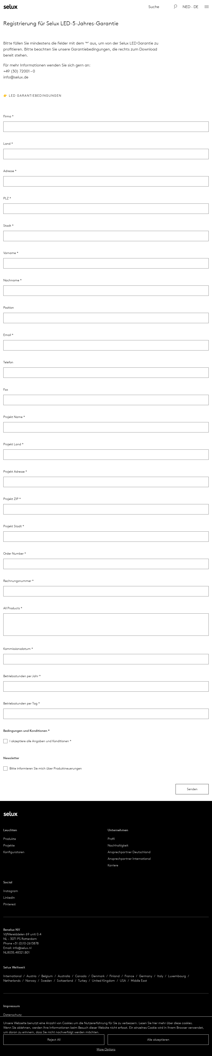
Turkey (82, 981)
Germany (145, 976)
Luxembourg (177, 976)
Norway (30, 981)
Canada (81, 976)
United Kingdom (103, 981)
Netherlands (11, 981)
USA (123, 981)
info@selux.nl (22, 948)
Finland (115, 976)
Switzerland (65, 981)
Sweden (46, 981)
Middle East (139, 981)
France (129, 976)
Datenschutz (12, 1015)
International (12, 976)
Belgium (47, 976)
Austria (31, 976)
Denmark (98, 976)
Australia (64, 976)
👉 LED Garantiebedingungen (32, 96)
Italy (160, 976)
